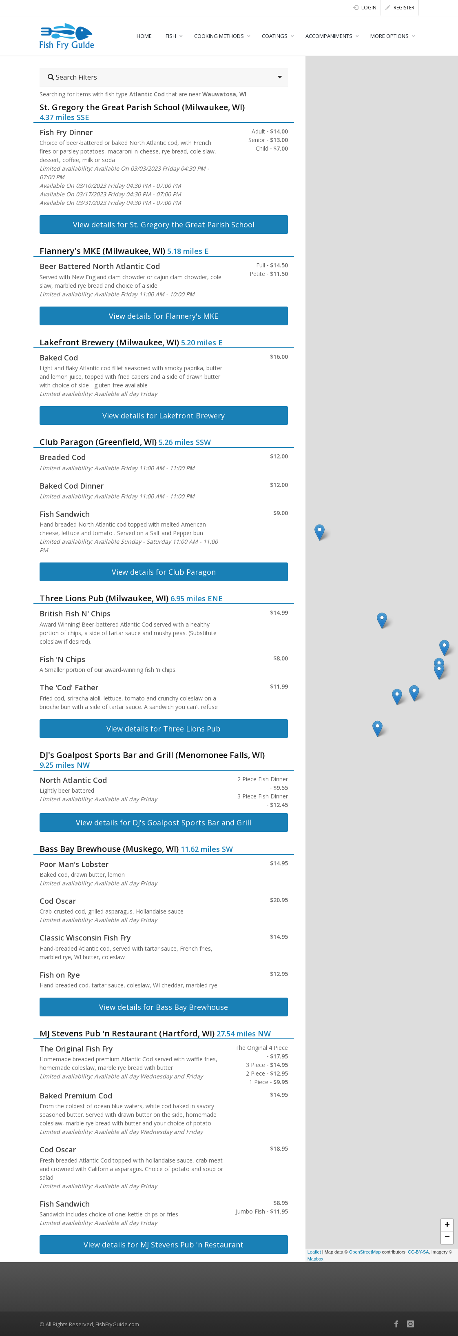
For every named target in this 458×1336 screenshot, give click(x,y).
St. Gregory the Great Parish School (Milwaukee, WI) (142, 107)
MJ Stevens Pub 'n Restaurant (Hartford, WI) (127, 1033)
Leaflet (314, 1251)
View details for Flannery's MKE (163, 316)
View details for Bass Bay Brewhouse (163, 1007)
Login (364, 7)
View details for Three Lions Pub (163, 729)
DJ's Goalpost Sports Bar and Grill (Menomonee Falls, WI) (152, 754)
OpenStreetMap (365, 1251)
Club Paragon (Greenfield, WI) (98, 441)
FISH (171, 36)
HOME (144, 36)
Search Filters (72, 77)
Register (399, 7)
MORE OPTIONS (389, 36)
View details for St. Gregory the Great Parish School (163, 224)
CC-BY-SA (418, 1251)
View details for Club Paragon (164, 572)
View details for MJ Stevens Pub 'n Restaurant (163, 1244)
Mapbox (315, 1258)
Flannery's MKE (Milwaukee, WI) (102, 250)
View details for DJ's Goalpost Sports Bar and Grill (163, 822)
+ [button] (447, 1225)
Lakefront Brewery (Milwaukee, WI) (109, 342)
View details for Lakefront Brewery (163, 415)
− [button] (447, 1238)
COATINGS (275, 36)
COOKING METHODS (219, 36)
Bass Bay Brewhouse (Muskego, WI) (109, 848)
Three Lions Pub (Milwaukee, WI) (104, 598)
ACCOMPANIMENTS (328, 36)
